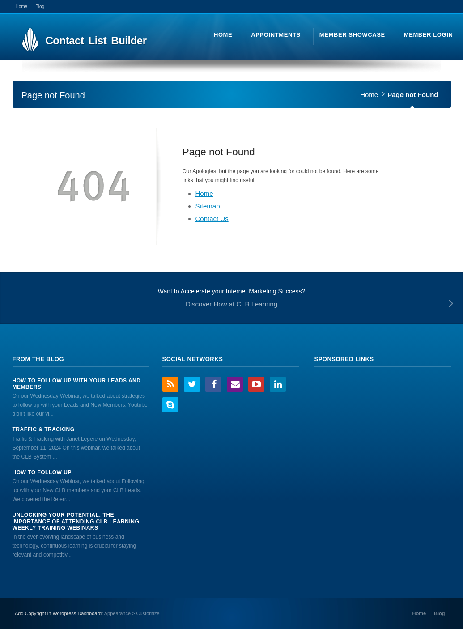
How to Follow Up (42, 472)
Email (235, 384)
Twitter (192, 384)
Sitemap (207, 206)
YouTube (256, 384)
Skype (170, 404)
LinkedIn (278, 384)
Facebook (213, 384)
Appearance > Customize (132, 613)
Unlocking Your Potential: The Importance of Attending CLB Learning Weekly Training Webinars (76, 521)
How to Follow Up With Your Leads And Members (77, 384)
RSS (170, 384)
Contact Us (212, 218)
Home (369, 94)
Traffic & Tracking (44, 429)
